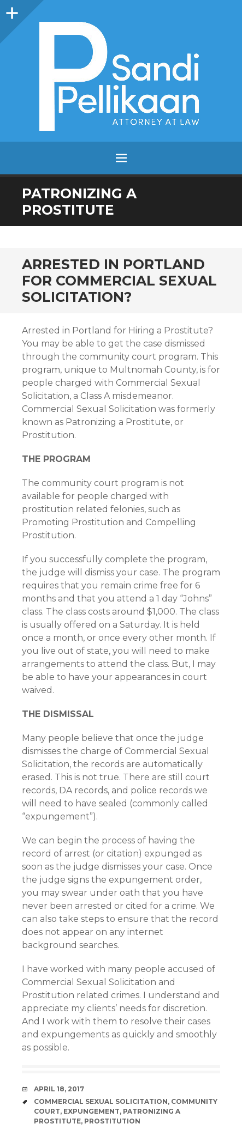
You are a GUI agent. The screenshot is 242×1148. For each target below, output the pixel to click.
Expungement (91, 1111)
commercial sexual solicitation (101, 1101)
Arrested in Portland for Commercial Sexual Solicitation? (119, 280)
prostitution (112, 1121)
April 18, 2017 (59, 1089)
